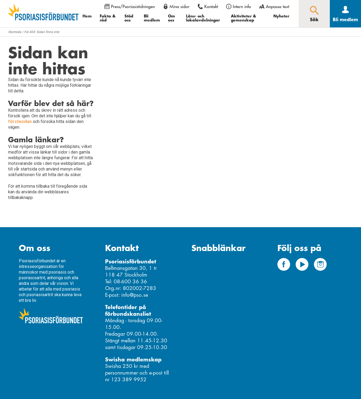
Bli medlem (152, 18)
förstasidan (20, 121)
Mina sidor (180, 6)
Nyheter (281, 16)
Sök (314, 19)
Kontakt (211, 6)
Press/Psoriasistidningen (133, 6)
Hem (87, 16)
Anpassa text (277, 6)
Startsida (14, 32)
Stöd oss (128, 18)
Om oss (171, 18)
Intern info (242, 6)
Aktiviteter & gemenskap (243, 18)
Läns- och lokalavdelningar (203, 18)
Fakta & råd (108, 18)
